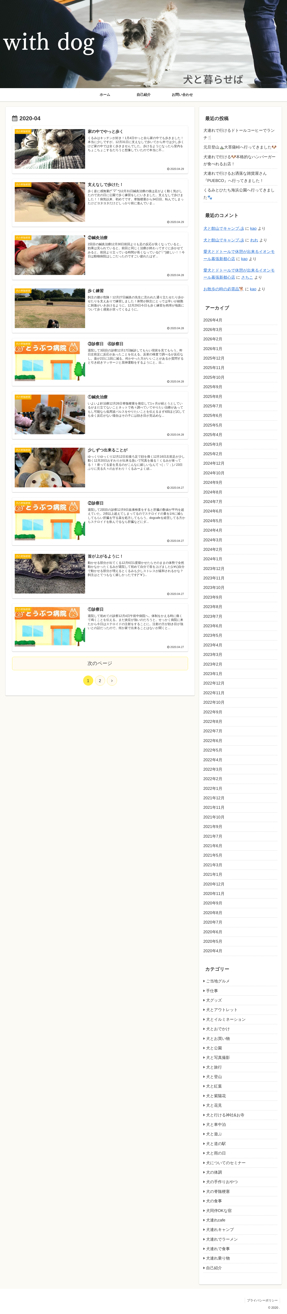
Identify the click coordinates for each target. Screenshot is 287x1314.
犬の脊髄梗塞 (218, 1191)
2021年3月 (212, 865)
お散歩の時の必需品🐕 (223, 289)
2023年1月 (212, 674)
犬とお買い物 (218, 1038)
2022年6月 (212, 741)
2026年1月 (212, 349)
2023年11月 (214, 578)
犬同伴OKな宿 (219, 1210)
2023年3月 (212, 654)
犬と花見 (214, 1105)
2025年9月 (212, 387)
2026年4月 (212, 320)
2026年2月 (212, 339)
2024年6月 (212, 511)
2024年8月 (212, 492)
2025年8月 (212, 396)
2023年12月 (214, 568)
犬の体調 (214, 1172)
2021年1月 (212, 874)
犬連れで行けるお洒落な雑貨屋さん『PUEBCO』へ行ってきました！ (235, 177)
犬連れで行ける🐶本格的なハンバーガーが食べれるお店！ (239, 160)
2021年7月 (212, 836)
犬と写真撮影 (218, 1057)
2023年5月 (212, 635)
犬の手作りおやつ (222, 1182)
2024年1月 (212, 559)
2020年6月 (212, 932)
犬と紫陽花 (216, 1096)
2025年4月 (212, 434)
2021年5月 (212, 855)
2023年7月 (212, 616)
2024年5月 (212, 521)
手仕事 (212, 991)
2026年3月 (212, 329)
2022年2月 (212, 779)
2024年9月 (212, 482)
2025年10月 (214, 377)
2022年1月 (212, 788)
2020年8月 (212, 913)
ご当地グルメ (218, 981)
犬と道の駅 (216, 1143)
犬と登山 (214, 1077)
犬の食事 (214, 1201)
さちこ (247, 277)
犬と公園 (214, 1048)
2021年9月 (212, 826)
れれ (254, 240)
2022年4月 (212, 760)
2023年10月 (214, 587)
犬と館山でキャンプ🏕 (223, 228)
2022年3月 (212, 769)
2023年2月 (212, 664)
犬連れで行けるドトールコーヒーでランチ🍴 (239, 134)
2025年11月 (214, 368)
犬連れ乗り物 (218, 1258)
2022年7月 (212, 731)
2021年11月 (214, 807)
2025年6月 (212, 415)
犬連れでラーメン (222, 1239)
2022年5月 (212, 750)
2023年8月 (212, 607)
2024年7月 (212, 501)
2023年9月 (212, 597)
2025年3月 (212, 444)
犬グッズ (214, 1000)
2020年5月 (212, 941)
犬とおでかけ (218, 1029)
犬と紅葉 (214, 1086)
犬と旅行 (214, 1067)
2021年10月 (214, 817)
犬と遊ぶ (214, 1134)
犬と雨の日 (216, 1153)
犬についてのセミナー (226, 1163)
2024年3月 (212, 540)
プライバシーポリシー (262, 1300)
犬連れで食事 (218, 1249)
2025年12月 (214, 358)
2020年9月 (212, 903)
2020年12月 (214, 884)
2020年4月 (212, 951)
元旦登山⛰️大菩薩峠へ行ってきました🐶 (239, 147)
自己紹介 (214, 1268)
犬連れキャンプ (220, 1229)
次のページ (100, 664)
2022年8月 (212, 721)
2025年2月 (212, 454)
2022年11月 (214, 693)
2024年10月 (214, 473)
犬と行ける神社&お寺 (225, 1115)
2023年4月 (212, 645)
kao (253, 228)
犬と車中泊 (216, 1124)
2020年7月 (212, 922)
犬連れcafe (215, 1220)
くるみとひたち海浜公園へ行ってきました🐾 (239, 193)
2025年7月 (212, 406)
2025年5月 (212, 425)
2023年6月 (212, 626)
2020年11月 (214, 893)
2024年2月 (212, 549)
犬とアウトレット (222, 1010)
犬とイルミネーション (226, 1019)
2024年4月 (212, 530)
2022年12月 (214, 683)
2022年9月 (212, 712)
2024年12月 (214, 463)
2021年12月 (214, 798)
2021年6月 (212, 846)
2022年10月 (214, 702)
